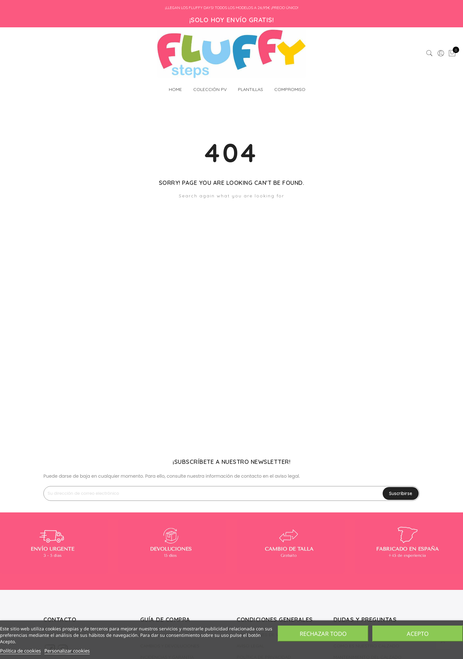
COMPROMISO (289, 89)
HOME (175, 87)
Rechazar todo (323, 633)
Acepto (418, 633)
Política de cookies (20, 650)
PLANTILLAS (250, 87)
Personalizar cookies (67, 650)
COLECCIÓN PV (210, 87)
